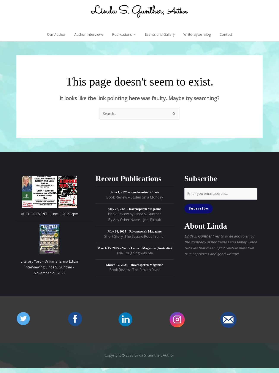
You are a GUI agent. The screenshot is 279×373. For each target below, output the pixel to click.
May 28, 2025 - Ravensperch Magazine (134, 214)
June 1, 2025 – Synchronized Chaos (134, 197)
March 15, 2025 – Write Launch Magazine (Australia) (134, 253)
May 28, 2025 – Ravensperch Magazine (135, 237)
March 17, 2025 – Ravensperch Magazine (134, 270)
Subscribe (198, 214)
